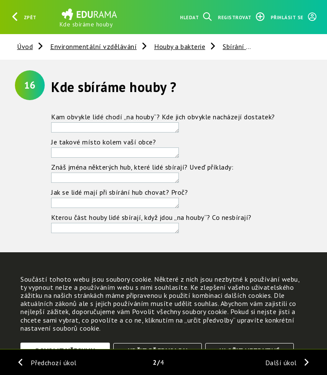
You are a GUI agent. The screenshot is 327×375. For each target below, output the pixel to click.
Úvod (25, 46)
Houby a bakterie (179, 46)
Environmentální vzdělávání (93, 46)
